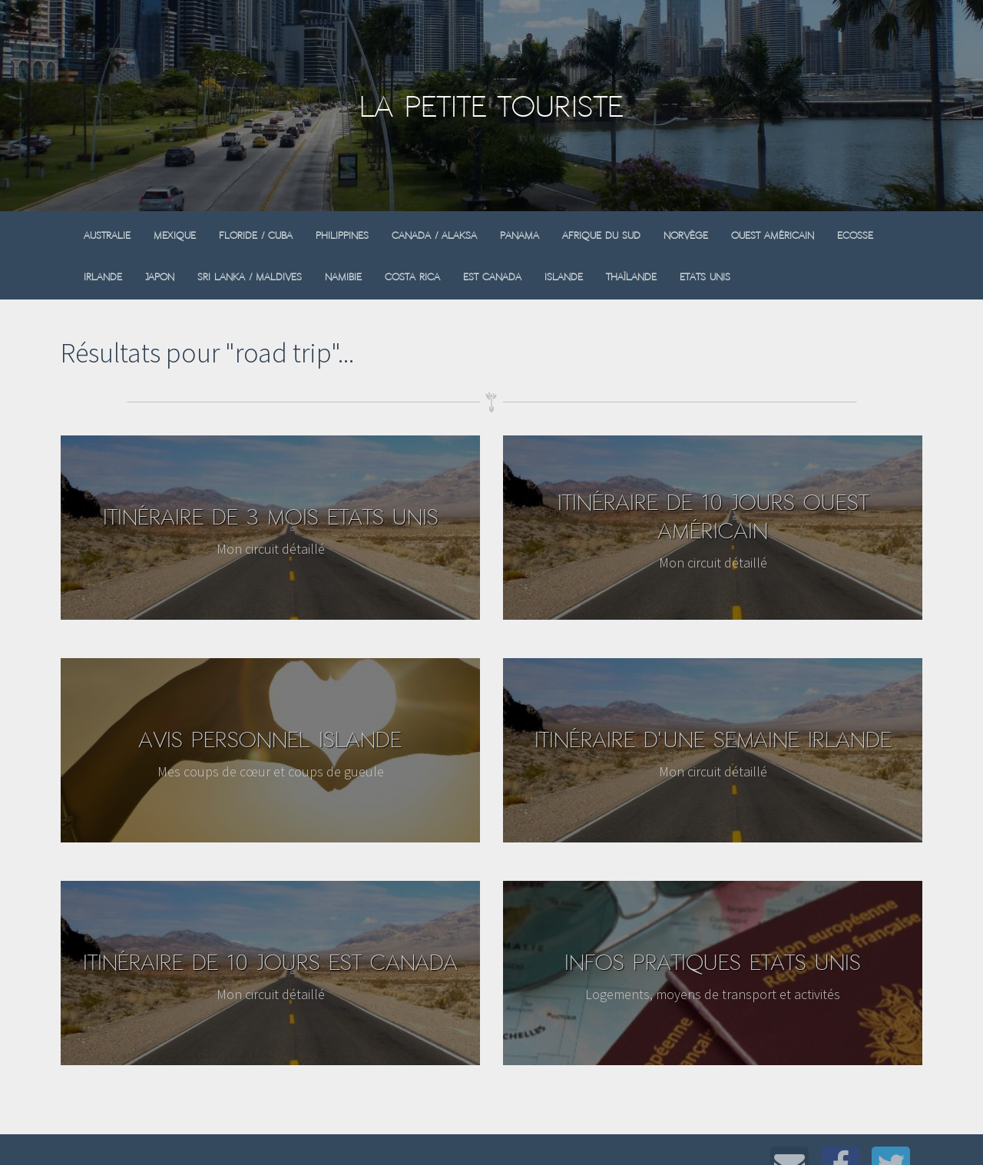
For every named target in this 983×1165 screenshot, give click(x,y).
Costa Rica (412, 277)
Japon (159, 277)
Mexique (175, 235)
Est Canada (492, 277)
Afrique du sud (601, 235)
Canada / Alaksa (434, 235)
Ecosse (855, 235)
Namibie (343, 277)
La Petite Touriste (491, 106)
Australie (107, 235)
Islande (563, 277)
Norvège (686, 235)
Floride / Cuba (256, 235)
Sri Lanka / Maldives (249, 277)
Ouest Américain (772, 235)
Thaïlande (631, 277)
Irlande (103, 277)
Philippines (342, 235)
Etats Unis (705, 277)
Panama (519, 235)
